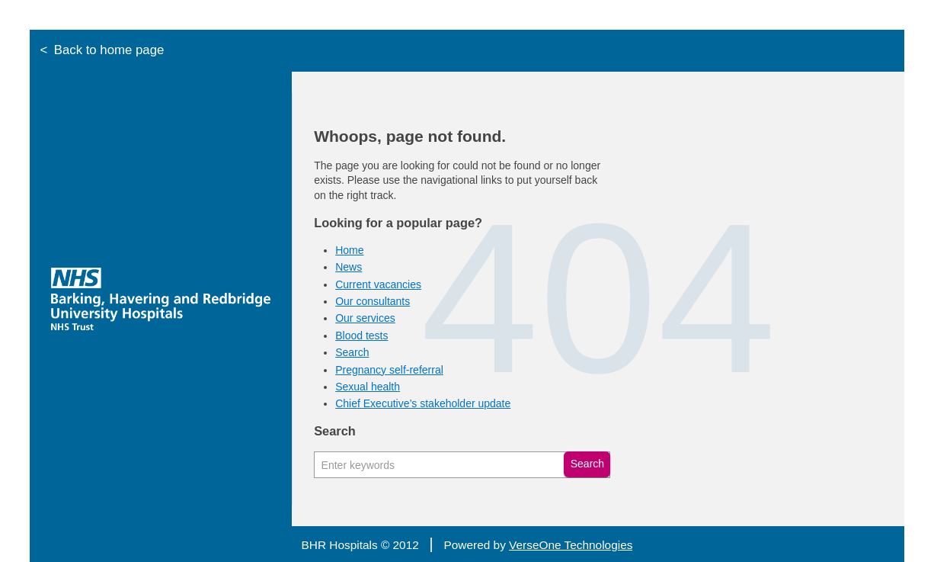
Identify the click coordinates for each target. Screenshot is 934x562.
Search (352, 352)
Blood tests (361, 335)
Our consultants (372, 301)
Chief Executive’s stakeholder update (422, 403)
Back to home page (109, 50)
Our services (365, 318)
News (348, 267)
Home (349, 250)
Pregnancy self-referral (389, 370)
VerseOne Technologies (570, 544)
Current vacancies (378, 284)
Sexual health (367, 387)
